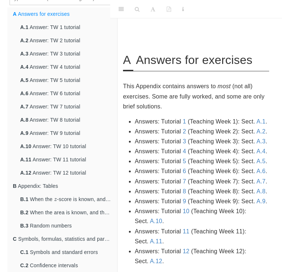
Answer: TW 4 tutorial (50, 67)
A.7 (261, 181)
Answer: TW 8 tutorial (50, 120)
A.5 (261, 161)
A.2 (261, 131)
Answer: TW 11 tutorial (53, 159)
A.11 (156, 241)
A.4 (261, 151)
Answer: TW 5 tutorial (50, 80)
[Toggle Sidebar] (121, 9)
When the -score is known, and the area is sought (68, 198)
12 (186, 251)
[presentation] (55, 199)
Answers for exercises (41, 14)
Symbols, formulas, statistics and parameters (65, 239)
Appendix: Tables (35, 186)
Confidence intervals (49, 265)
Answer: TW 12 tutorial (53, 173)
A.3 (261, 141)
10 (186, 211)
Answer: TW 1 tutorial (50, 27)
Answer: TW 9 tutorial (50, 133)
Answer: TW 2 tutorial (50, 40)
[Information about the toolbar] (183, 9)
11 (186, 231)
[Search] (137, 9)
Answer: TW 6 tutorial (50, 93)
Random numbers (46, 226)
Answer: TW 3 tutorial (50, 54)
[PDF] (169, 9)
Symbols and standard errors (59, 252)
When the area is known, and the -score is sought (68, 211)
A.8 (261, 191)
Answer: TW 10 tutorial (53, 146)
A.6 (261, 171)
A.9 (261, 201)
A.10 (156, 221)
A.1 (261, 121)
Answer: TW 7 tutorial (50, 107)
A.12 (156, 261)
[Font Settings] (153, 9)
